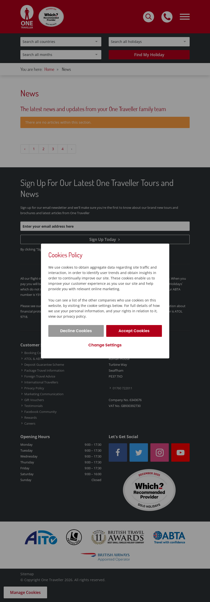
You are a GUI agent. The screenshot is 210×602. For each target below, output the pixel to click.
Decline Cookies (76, 331)
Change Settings (104, 345)
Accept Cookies (134, 331)
